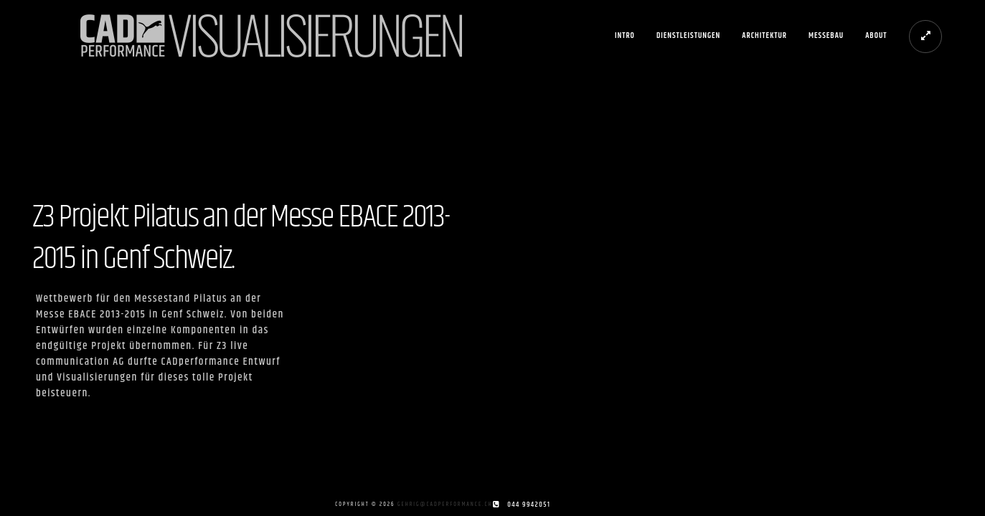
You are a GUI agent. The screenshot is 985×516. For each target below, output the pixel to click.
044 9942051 (528, 504)
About (876, 35)
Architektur (764, 35)
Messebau (826, 35)
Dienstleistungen (688, 35)
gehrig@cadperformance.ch (445, 504)
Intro (625, 35)
